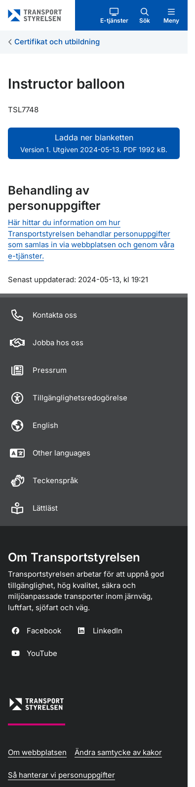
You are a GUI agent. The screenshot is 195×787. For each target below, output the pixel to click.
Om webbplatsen (37, 752)
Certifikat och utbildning (57, 41)
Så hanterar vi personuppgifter (61, 775)
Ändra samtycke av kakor (118, 752)
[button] (114, 15)
